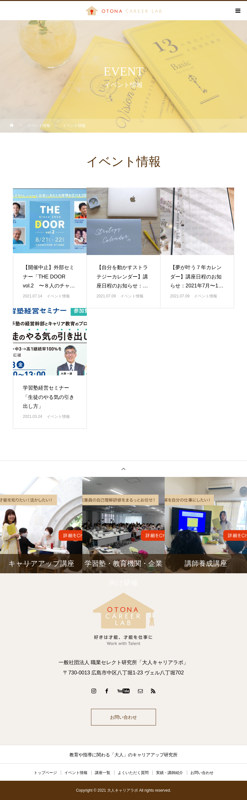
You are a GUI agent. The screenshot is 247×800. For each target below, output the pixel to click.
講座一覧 (102, 772)
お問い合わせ (123, 717)
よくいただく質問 (133, 772)
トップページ (45, 772)
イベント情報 (58, 296)
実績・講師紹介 (169, 772)
